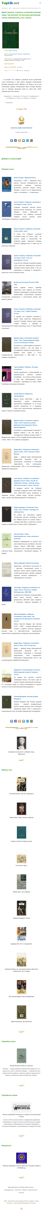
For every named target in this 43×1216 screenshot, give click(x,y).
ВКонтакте (18, 1192)
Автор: (6, 50)
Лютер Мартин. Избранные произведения (23, 395)
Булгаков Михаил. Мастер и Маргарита (21, 796)
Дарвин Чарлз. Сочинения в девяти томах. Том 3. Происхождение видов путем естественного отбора (26, 340)
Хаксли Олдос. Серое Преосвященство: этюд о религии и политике (26, 539)
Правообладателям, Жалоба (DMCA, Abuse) (20, 1189)
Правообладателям (21, 132)
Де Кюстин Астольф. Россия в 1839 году (26, 283)
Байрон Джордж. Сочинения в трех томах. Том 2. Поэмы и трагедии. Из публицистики (26, 510)
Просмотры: (7, 63)
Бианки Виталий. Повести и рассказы (21, 1068)
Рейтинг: (7, 67)
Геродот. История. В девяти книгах (21, 843)
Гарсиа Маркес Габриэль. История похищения (26, 368)
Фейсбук (24, 1192)
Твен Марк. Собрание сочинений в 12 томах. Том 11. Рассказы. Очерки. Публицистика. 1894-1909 (27, 592)
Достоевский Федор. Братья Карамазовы (21, 999)
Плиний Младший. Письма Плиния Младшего (26, 700)
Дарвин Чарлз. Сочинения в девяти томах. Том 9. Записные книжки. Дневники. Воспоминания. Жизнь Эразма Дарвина (26, 424)
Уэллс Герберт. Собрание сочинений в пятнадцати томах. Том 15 (27, 203)
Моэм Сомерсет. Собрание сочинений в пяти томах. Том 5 (27, 230)
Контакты (21, 1195)
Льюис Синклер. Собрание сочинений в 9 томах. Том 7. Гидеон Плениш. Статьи (27, 311)
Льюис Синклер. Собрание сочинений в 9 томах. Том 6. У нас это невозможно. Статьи (27, 258)
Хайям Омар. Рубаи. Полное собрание (21, 820)
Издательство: (8, 59)
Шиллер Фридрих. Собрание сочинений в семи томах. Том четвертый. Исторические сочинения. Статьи (27, 620)
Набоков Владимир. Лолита (21, 920)
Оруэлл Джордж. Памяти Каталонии (26, 565)
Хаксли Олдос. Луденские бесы (25, 177)
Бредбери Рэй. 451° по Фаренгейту (21, 946)
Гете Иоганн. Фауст (21, 868)
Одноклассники (32, 1192)
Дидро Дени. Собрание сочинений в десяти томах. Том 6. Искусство (26, 647)
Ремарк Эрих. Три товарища (21, 894)
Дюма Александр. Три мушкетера (21, 1024)
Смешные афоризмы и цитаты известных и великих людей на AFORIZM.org (21, 1163)
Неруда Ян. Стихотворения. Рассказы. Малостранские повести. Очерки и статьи (27, 674)
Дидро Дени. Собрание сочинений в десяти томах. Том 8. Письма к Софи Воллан (26, 452)
